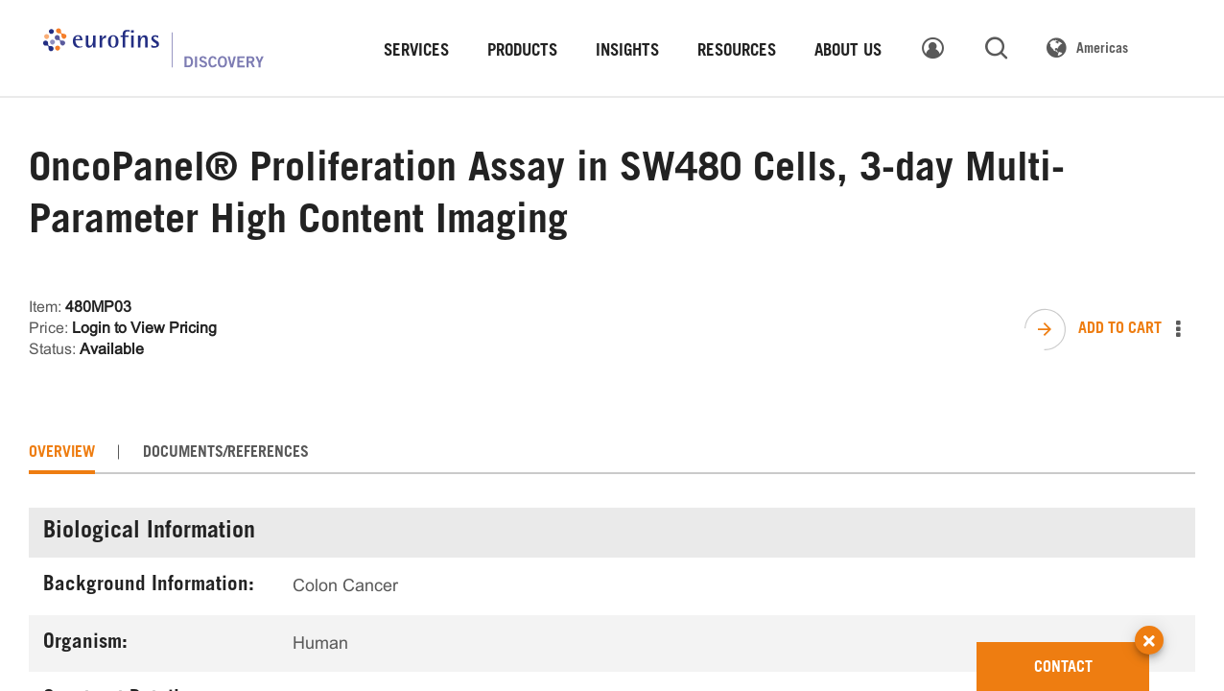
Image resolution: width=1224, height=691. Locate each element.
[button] (1149, 623)
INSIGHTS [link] (627, 52)
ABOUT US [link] (848, 52)
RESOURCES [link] (736, 52)
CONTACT (1092, 659)
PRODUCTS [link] (522, 52)
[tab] (62, 453)
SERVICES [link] (416, 52)
